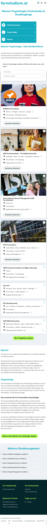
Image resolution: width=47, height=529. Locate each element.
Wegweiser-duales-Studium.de (10, 504)
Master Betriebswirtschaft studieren (14, 467)
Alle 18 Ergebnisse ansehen (23, 338)
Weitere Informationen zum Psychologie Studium (19, 436)
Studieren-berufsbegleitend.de (10, 506)
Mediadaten (28, 489)
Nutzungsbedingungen (29, 521)
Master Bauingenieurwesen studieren (15, 463)
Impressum (3, 521)
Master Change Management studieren (15, 472)
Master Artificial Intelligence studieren (15, 454)
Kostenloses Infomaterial (12, 123)
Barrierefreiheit (40, 521)
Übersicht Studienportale (9, 489)
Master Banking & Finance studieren (14, 458)
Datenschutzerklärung (17, 521)
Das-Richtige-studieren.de (9, 502)
